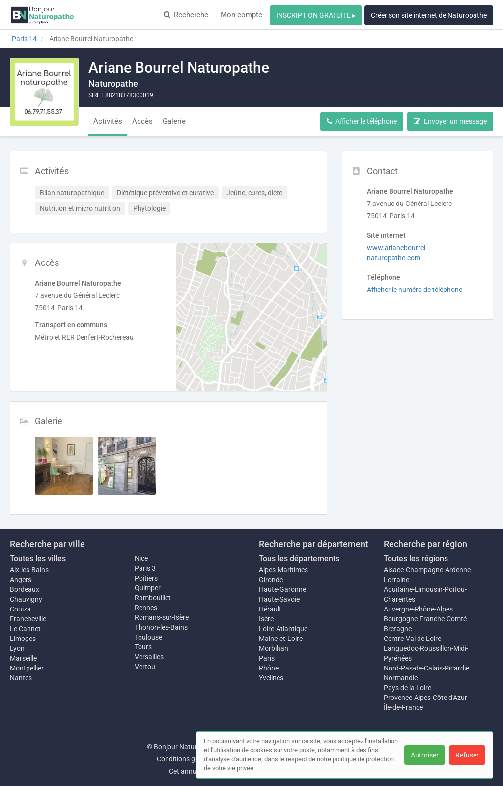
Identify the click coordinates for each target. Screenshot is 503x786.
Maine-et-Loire (281, 638)
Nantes (21, 678)
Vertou (145, 666)
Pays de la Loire (407, 688)
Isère (266, 619)
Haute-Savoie (279, 599)
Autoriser (425, 755)
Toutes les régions (416, 558)
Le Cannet (25, 629)
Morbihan (273, 648)
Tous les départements (299, 558)
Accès (142, 121)
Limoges (23, 638)
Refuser (467, 755)
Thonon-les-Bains (161, 627)
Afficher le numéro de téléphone (414, 289)
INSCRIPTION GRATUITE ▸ (316, 15)
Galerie (174, 121)
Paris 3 (145, 568)
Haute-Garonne (282, 589)
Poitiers (146, 578)
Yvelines (271, 678)
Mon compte (241, 14)
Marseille (23, 658)
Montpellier (27, 668)
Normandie (401, 678)
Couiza (20, 609)
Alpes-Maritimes (283, 570)
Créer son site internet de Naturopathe (429, 15)
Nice (141, 558)
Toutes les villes (38, 558)
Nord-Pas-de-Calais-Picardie (426, 668)
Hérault (270, 609)
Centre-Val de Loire (412, 638)
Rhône (269, 668)
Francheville (28, 619)
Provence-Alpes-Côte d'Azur (425, 697)
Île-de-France (403, 707)
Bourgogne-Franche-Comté (425, 619)
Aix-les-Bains (29, 570)
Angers (20, 579)
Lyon (17, 648)
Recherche (186, 14)
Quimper (148, 588)
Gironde (271, 579)
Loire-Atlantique (283, 629)
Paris (267, 658)
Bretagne (398, 629)
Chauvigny (26, 599)
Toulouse (148, 637)
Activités (107, 121)
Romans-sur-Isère (162, 617)
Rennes (146, 607)
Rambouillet (153, 598)
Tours (143, 647)
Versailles (149, 657)
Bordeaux (24, 589)
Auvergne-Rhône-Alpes (418, 609)
